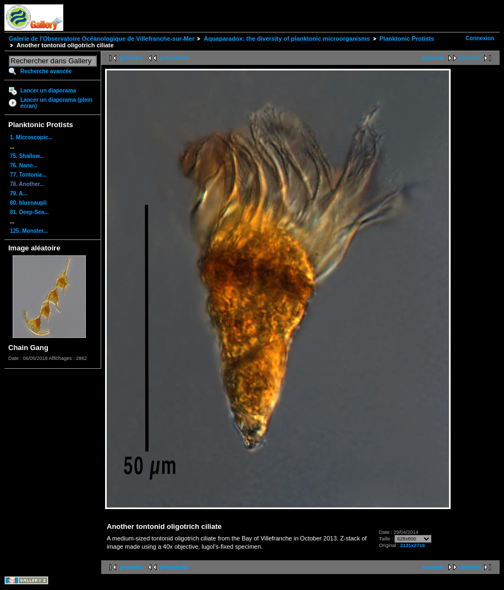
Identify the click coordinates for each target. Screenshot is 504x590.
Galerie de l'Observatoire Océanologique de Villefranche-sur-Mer (101, 38)
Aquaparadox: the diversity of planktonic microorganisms (287, 38)
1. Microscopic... (31, 137)
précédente (174, 58)
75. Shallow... (27, 156)
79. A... (19, 193)
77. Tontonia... (28, 175)
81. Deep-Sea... (29, 212)
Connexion (479, 38)
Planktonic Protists (407, 38)
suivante (433, 58)
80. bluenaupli (28, 203)
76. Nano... (23, 165)
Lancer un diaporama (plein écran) (56, 103)
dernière (470, 58)
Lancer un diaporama (48, 91)
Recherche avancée (46, 71)
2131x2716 (412, 545)
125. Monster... (29, 231)
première (131, 58)
